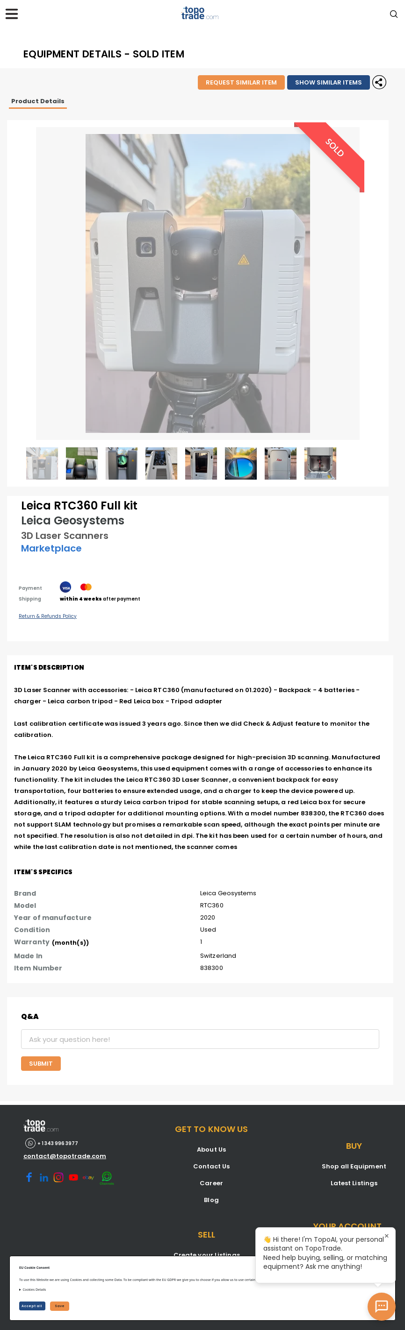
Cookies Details (34, 1290)
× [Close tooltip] (387, 1236)
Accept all (32, 1306)
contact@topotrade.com (64, 1156)
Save (60, 1306)
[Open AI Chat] (382, 1307)
